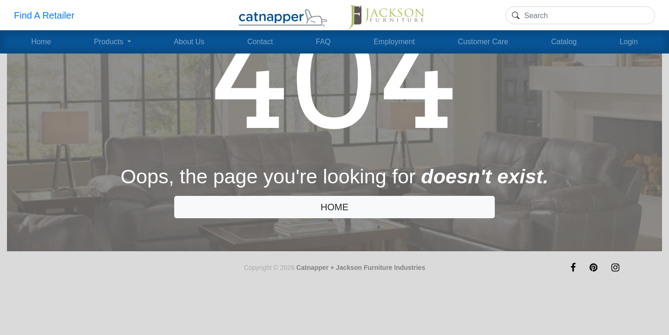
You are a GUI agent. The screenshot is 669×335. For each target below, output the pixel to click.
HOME (334, 207)
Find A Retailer (44, 15)
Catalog (564, 42)
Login (629, 42)
